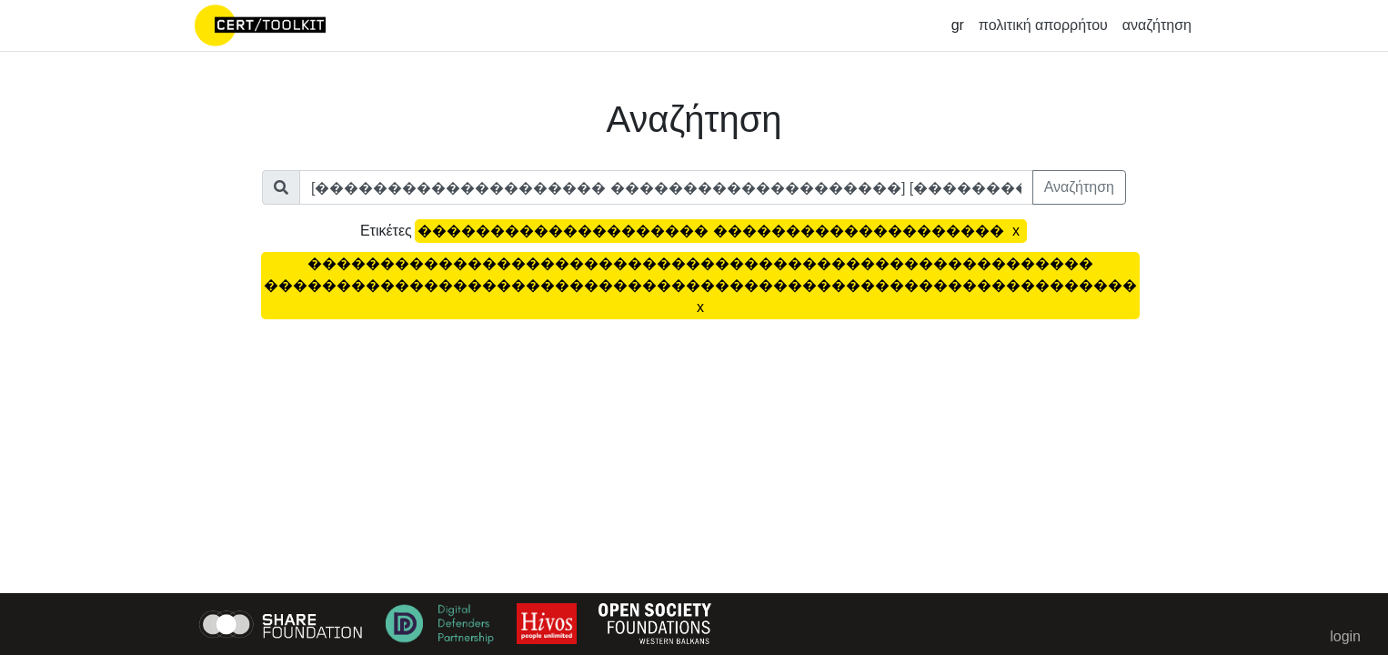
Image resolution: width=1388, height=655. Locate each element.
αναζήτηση (1157, 25)
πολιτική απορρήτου (1043, 25)
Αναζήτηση (1079, 187)
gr (957, 25)
